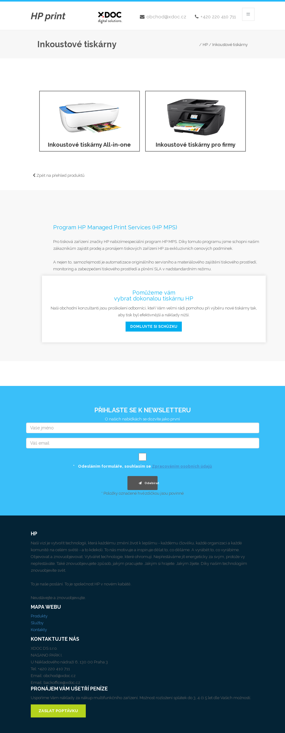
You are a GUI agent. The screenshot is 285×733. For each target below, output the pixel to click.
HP (205, 44)
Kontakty (39, 629)
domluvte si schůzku (153, 326)
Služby (37, 623)
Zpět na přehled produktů (59, 175)
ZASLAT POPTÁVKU (58, 710)
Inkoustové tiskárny (230, 44)
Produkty (39, 616)
